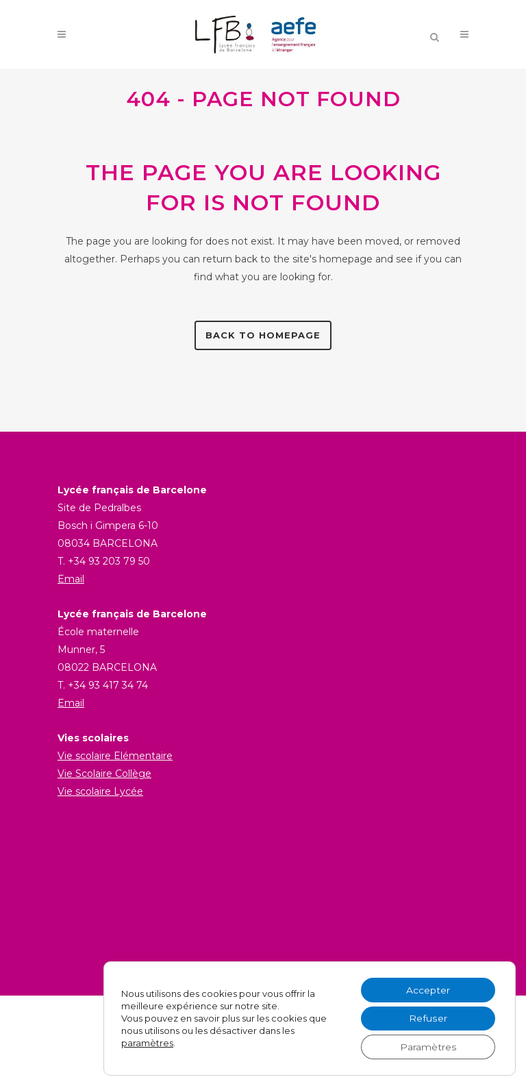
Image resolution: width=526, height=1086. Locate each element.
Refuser (428, 1018)
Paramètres (428, 1047)
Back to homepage (263, 335)
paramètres (147, 1042)
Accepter (428, 989)
